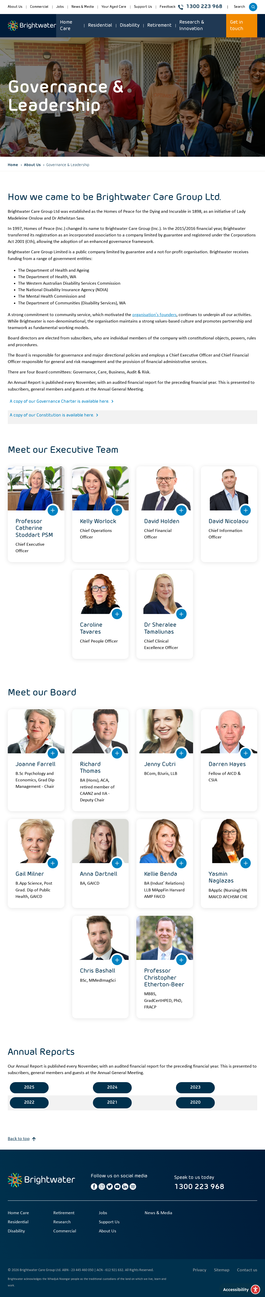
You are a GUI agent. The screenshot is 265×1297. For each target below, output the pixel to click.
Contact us (247, 1270)
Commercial (39, 7)
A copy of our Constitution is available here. (52, 415)
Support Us (143, 7)
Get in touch (236, 25)
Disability (129, 25)
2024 (112, 1088)
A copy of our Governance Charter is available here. (59, 402)
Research (62, 1222)
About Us (15, 7)
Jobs (60, 7)
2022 (29, 1103)
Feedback (167, 7)
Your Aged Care (113, 7)
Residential (100, 25)
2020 (195, 1103)
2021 (112, 1103)
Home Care (66, 25)
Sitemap (221, 1270)
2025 (29, 1088)
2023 (195, 1088)
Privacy (199, 1270)
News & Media (82, 7)
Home (13, 165)
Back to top (22, 1138)
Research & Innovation (191, 25)
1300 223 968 (200, 7)
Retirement (159, 25)
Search (240, 8)
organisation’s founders (154, 314)
